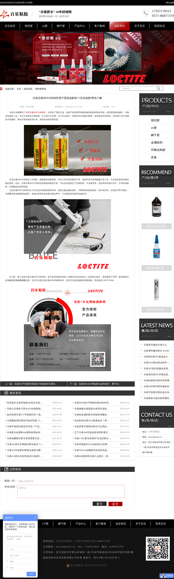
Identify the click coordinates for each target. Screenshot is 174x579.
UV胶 (45, 523)
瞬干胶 (61, 25)
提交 (115, 504)
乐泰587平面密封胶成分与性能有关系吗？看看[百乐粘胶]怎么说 (35, 384)
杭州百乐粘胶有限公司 (19, 280)
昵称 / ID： (10, 480)
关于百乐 (139, 25)
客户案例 (99, 25)
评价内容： (11, 486)
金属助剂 (157, 142)
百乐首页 (10, 25)
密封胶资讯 (40, 89)
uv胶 (44, 25)
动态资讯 (119, 25)
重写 (99, 504)
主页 (19, 89)
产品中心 (79, 25)
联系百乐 (159, 25)
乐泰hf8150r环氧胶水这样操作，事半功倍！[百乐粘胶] (99, 384)
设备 (154, 157)
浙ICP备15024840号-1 (107, 557)
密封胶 (29, 25)
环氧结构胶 (158, 149)
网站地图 (170, 3)
